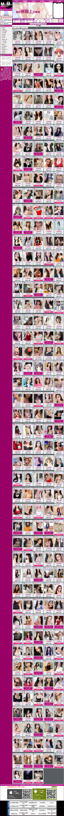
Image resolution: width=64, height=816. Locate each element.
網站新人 (3, 44)
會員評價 (3, 34)
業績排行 (3, 27)
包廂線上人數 (4, 39)
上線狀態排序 (4, 46)
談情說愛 (3, 51)
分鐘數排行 (4, 29)
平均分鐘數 (4, 32)
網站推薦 (3, 47)
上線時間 (3, 36)
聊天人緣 (3, 37)
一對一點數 (4, 42)
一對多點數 (4, 41)
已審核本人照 (4, 49)
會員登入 (6, 11)
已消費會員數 (4, 31)
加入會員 (6, 13)
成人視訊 (3, 52)
